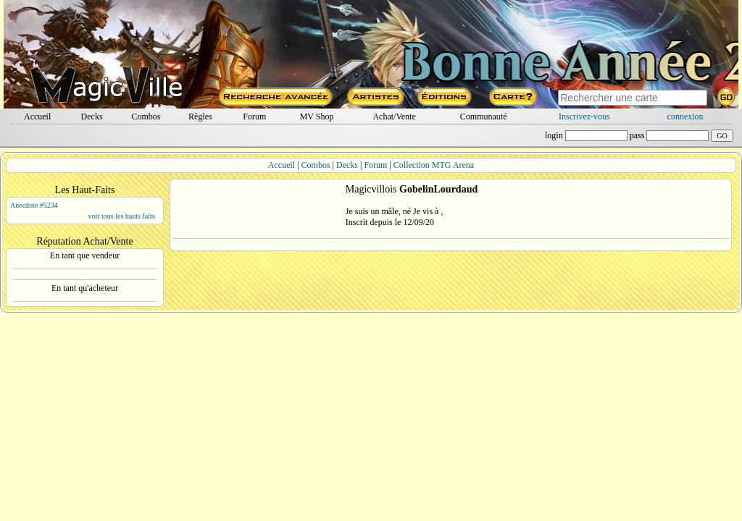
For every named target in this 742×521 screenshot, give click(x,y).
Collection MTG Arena (433, 165)
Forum (254, 116)
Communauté (483, 116)
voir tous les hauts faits (121, 216)
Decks (92, 116)
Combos (145, 116)
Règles (200, 116)
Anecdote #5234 (34, 205)
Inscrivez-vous (584, 116)
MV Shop (317, 116)
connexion (685, 116)
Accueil (37, 116)
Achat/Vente (393, 116)
